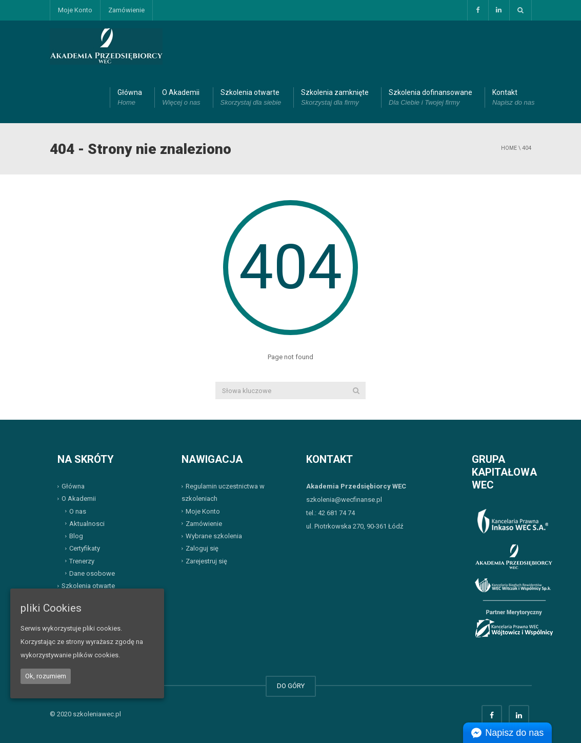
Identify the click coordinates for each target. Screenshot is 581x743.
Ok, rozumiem (45, 676)
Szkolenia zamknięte (335, 98)
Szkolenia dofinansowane (430, 98)
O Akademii (181, 98)
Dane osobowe (92, 573)
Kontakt (513, 98)
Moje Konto (75, 10)
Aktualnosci (87, 523)
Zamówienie (126, 10)
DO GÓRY (291, 686)
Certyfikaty (84, 548)
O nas (77, 511)
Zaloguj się (202, 548)
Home (509, 148)
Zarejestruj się (206, 560)
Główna (129, 98)
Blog (76, 536)
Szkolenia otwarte (251, 98)
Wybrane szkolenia (214, 536)
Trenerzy (81, 560)
